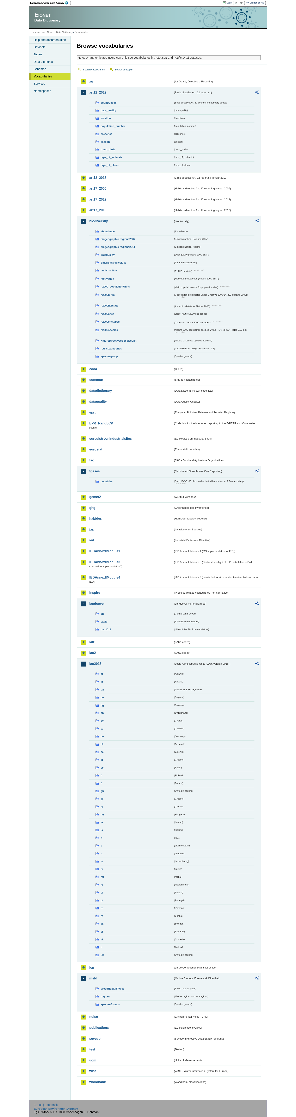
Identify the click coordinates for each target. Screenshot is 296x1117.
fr (102, 783)
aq (91, 81)
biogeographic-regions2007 (118, 239)
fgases (94, 471)
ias (91, 529)
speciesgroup (109, 356)
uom (92, 1060)
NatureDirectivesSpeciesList (118, 340)
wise (93, 1071)
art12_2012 (97, 92)
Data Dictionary (64, 32)
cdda (93, 369)
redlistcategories (111, 348)
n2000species (109, 330)
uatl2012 (106, 629)
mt (102, 876)
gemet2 (95, 497)
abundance (108, 231)
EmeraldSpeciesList (113, 262)
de (102, 736)
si (102, 931)
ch (102, 712)
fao (91, 460)
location (106, 118)
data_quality (108, 110)
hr (102, 806)
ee (102, 751)
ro (102, 908)
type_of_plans (109, 165)
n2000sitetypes (110, 321)
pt (102, 900)
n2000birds (108, 294)
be (102, 697)
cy (102, 720)
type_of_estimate (111, 157)
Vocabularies (43, 76)
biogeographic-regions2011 (118, 246)
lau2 (92, 653)
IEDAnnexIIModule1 (104, 551)
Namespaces (42, 91)
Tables (38, 54)
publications (99, 1027)
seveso (94, 1038)
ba (102, 689)
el (102, 759)
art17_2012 (97, 199)
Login (229, 2)
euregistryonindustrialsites (110, 438)
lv (102, 869)
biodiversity (98, 221)
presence (106, 133)
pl (102, 892)
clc (102, 613)
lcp (91, 967)
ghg (92, 508)
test (92, 1049)
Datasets (39, 47)
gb (102, 791)
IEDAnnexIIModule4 (104, 577)
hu (102, 814)
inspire (94, 592)
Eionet (50, 32)
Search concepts (123, 69)
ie (102, 822)
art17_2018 (97, 210)
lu (102, 861)
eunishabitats (109, 270)
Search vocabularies (94, 69)
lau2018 (95, 663)
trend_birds (108, 149)
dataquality (108, 254)
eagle (104, 621)
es (102, 767)
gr (102, 798)
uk (102, 955)
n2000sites (107, 313)
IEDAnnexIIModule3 (104, 562)
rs (102, 915)
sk (102, 939)
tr (102, 947)
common (96, 379)
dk (102, 744)
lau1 (92, 642)
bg (102, 705)
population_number (113, 126)
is (102, 830)
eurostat (95, 449)
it (101, 837)
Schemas (40, 69)
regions (105, 996)
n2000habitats (109, 305)
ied (91, 540)
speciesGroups (110, 1004)
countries (107, 481)
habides (95, 518)
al (102, 673)
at (102, 681)
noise (93, 1016)
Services (39, 83)
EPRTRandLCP (101, 423)
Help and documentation (50, 40)
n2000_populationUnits (115, 286)
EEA (50, 3)
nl (102, 884)
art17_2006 (97, 188)
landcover (97, 603)
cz (102, 728)
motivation (107, 278)
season (105, 141)
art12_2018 (97, 177)
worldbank (97, 1082)
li (101, 845)
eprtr (93, 412)
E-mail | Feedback (46, 1104)
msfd (93, 978)
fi (101, 775)
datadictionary (100, 390)
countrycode (109, 102)
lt (101, 853)
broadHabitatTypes (112, 988)
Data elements (43, 61)
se (102, 923)
